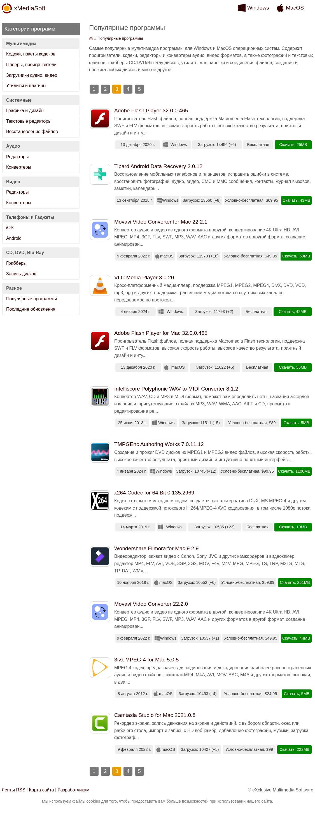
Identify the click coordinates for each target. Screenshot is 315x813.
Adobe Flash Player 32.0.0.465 (151, 110)
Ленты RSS (13, 790)
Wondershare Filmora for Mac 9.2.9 (156, 548)
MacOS (295, 8)
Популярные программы (31, 298)
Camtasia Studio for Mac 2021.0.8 (154, 715)
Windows (258, 8)
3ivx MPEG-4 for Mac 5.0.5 (146, 660)
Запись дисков (21, 273)
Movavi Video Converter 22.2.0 (151, 604)
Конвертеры (18, 167)
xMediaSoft (29, 8)
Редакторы (17, 156)
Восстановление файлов (32, 131)
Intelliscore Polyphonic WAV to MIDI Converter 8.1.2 (176, 389)
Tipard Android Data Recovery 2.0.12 (158, 166)
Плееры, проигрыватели (31, 64)
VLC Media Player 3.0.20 (144, 277)
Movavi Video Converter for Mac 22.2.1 (160, 222)
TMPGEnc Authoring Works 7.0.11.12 (159, 444)
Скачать (286, 144)
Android (14, 238)
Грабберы (16, 263)
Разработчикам (74, 790)
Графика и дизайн (25, 110)
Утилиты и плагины (26, 85)
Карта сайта (41, 790)
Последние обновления (30, 309)
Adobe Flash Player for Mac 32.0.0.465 (160, 333)
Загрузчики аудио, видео (31, 75)
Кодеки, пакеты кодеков (30, 54)
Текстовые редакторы (29, 121)
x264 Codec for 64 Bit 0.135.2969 (154, 493)
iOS (10, 227)
